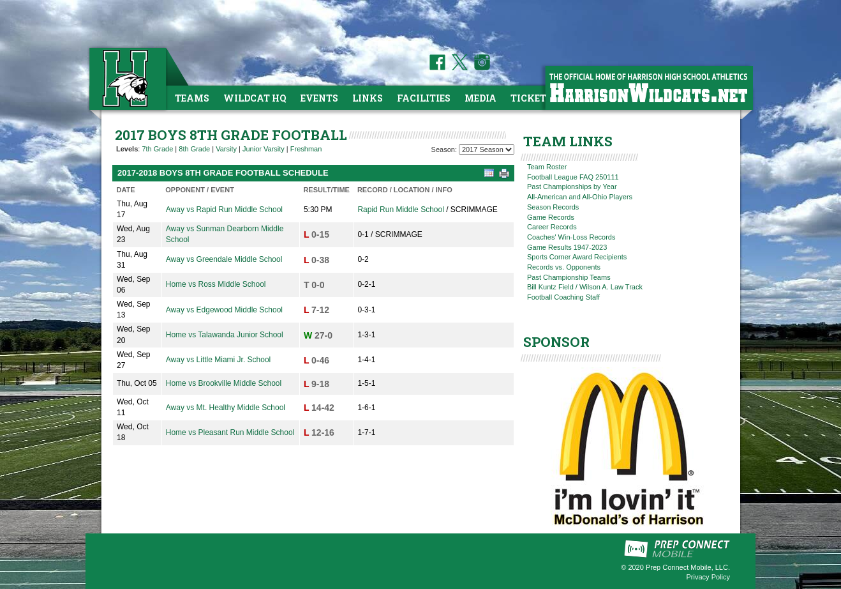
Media (480, 98)
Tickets (531, 98)
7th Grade (157, 149)
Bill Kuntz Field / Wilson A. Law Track (585, 287)
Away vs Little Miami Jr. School (218, 359)
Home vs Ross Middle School (216, 284)
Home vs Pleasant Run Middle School (230, 432)
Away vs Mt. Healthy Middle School (225, 407)
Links (367, 98)
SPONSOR (556, 342)
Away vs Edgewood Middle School (224, 309)
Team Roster (547, 167)
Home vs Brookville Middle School (223, 383)
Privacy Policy (708, 577)
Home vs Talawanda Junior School (224, 334)
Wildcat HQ (255, 98)
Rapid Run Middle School (400, 209)
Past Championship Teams (569, 277)
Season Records (553, 207)
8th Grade (194, 149)
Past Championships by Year (572, 186)
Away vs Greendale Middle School (224, 259)
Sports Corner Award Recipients (577, 257)
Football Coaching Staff (563, 297)
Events (319, 98)
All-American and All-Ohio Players (579, 197)
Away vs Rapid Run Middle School (224, 209)
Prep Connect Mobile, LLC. (688, 567)
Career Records (552, 227)
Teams (192, 98)
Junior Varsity (263, 149)
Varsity (226, 149)
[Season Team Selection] (486, 149)
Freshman (306, 149)
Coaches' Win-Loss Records (571, 237)
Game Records (550, 217)
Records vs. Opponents (563, 267)
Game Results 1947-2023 (567, 247)
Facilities (423, 98)
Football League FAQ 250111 (573, 177)
